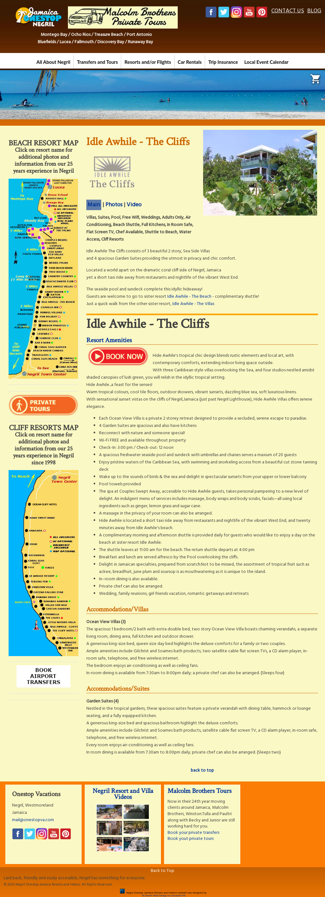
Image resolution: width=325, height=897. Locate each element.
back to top (202, 770)
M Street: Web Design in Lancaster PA (163, 895)
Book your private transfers (193, 832)
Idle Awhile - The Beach (189, 296)
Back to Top (162, 870)
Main (94, 204)
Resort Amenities (109, 340)
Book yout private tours (191, 838)
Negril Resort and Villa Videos (123, 794)
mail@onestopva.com (33, 820)
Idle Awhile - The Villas (193, 304)
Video (134, 204)
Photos (114, 204)
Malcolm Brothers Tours (199, 791)
